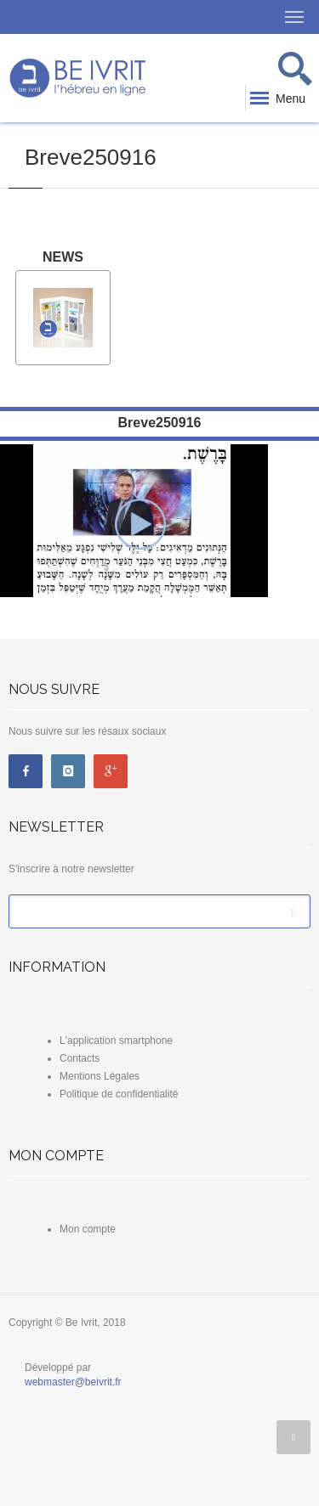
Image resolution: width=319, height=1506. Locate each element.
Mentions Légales (100, 1076)
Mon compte (88, 1229)
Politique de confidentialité (119, 1094)
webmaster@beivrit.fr (73, 1382)
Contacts (80, 1058)
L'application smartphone (116, 1040)
